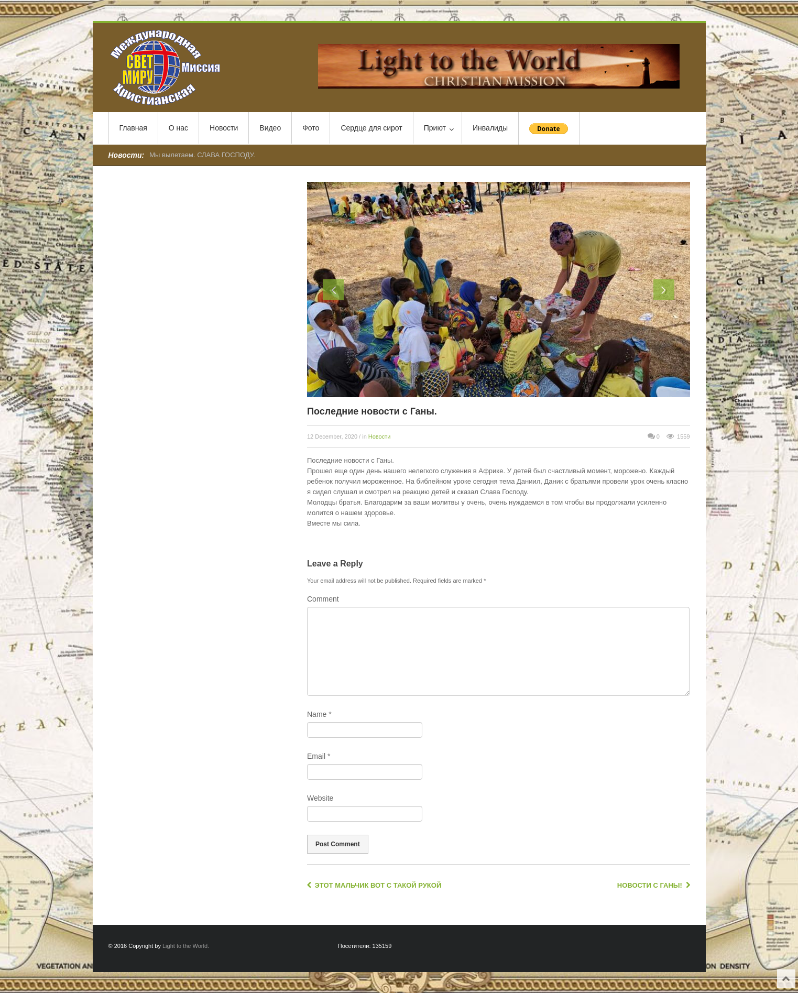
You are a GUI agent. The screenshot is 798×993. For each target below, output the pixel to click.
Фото (310, 128)
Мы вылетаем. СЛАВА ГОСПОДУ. (202, 155)
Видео (270, 128)
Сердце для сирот (371, 128)
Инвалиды (490, 128)
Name (319, 714)
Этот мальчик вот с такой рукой (374, 885)
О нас (178, 128)
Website (320, 798)
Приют (439, 128)
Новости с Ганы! (653, 885)
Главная (133, 128)
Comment (323, 599)
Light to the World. (185, 946)
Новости (224, 128)
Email (318, 756)
